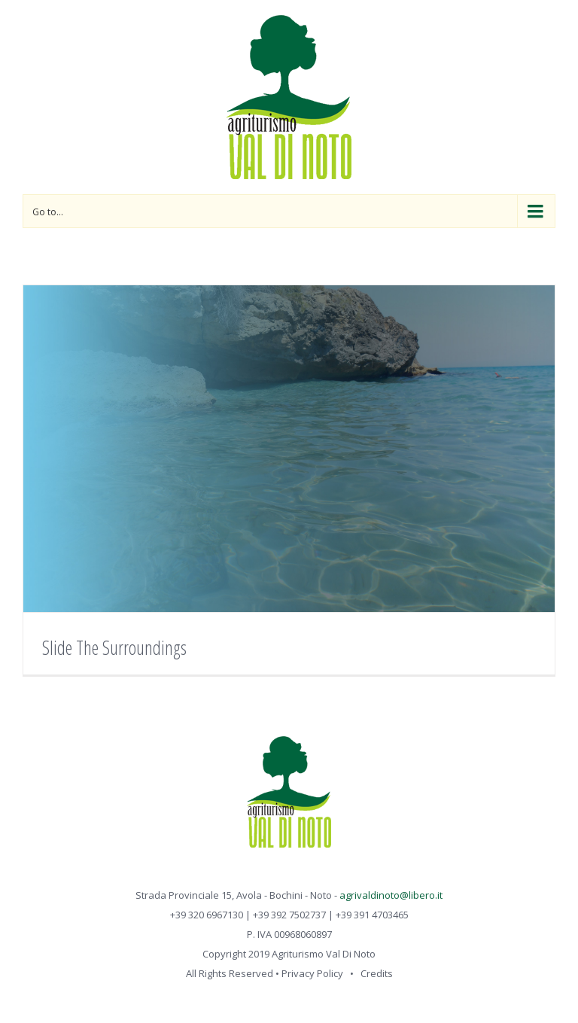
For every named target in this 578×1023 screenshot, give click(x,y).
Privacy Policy (312, 973)
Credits (376, 973)
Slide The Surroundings (114, 647)
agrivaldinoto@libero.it (391, 895)
